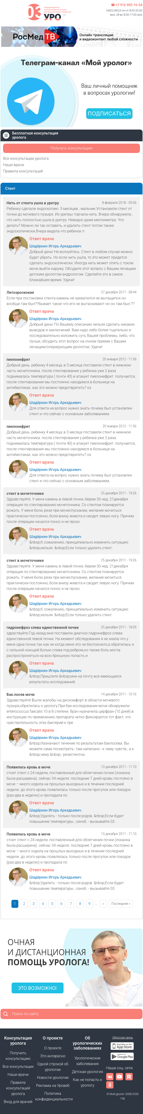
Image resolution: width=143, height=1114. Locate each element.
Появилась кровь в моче (28, 767)
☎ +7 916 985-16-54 (126, 5)
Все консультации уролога (26, 158)
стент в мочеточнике (25, 493)
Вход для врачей (18, 1101)
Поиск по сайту (25, 1014)
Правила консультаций (23, 171)
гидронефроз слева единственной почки (43, 627)
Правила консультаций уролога (18, 1088)
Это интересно (52, 1056)
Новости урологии (53, 1077)
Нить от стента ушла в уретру (33, 203)
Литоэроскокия (20, 292)
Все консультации (18, 1066)
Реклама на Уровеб (53, 1085)
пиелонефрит (18, 359)
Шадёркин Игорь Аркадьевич (55, 246)
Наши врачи (13, 165)
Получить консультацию (71, 148)
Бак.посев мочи (20, 694)
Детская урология (87, 1071)
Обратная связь (122, 1037)
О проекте (52, 1048)
